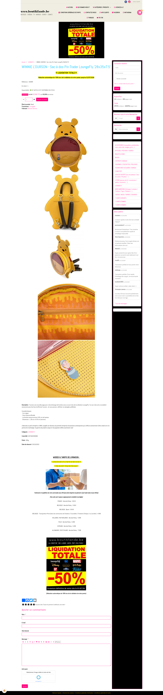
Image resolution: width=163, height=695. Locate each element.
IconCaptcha (38, 681)
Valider (117, 88)
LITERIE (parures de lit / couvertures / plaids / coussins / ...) (126, 181)
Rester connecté (120, 79)
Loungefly (32, 106)
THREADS (90, 18)
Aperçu (57, 642)
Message (24, 639)
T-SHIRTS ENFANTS (120, 198)
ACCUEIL (69, 7)
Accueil (23, 62)
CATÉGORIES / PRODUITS (101, 7)
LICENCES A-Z (118, 7)
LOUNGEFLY (31, 62)
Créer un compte (118, 83)
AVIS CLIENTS (104, 12)
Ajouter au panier (42, 99)
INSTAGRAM (127, 12)
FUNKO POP (118, 171)
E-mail (23, 623)
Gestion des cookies (68, 693)
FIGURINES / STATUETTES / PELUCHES (126, 164)
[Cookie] (4, 690)
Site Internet (25, 631)
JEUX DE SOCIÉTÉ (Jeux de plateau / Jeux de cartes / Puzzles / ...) (127, 176)
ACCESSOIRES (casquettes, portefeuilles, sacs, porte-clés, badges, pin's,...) (127, 146)
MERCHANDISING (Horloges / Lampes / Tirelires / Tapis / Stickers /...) (126, 190)
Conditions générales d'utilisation (84, 693)
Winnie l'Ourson (32, 108)
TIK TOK (100, 18)
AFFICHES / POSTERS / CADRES (124, 151)
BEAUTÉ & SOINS (120, 154)
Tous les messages (121, 303)
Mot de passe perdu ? (128, 83)
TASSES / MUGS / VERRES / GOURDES (126, 195)
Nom (23, 614)
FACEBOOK (116, 12)
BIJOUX (117, 157)
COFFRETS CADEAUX (121, 161)
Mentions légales (56, 693)
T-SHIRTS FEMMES (120, 201)
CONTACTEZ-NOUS (90, 12)
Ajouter (25, 686)
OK (138, 118)
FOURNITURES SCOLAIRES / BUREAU (125, 168)
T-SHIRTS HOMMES (120, 205)
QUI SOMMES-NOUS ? (83, 7)
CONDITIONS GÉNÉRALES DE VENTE (69, 12)
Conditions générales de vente (103, 693)
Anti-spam (25, 669)
